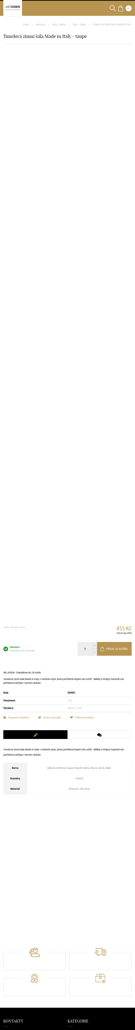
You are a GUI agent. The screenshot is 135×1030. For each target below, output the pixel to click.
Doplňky (41, 24)
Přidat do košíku (114, 649)
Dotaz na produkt (49, 717)
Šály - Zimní (79, 24)
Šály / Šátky (59, 24)
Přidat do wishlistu (82, 717)
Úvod (26, 24)
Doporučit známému (16, 717)
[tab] (35, 734)
